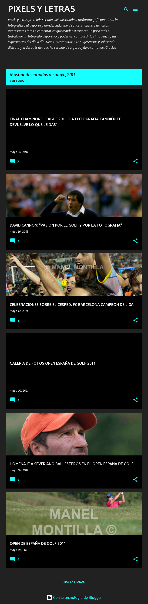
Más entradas (74, 581)
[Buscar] (126, 9)
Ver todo (17, 80)
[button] (135, 161)
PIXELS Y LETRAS (41, 8)
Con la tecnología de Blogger (74, 597)
